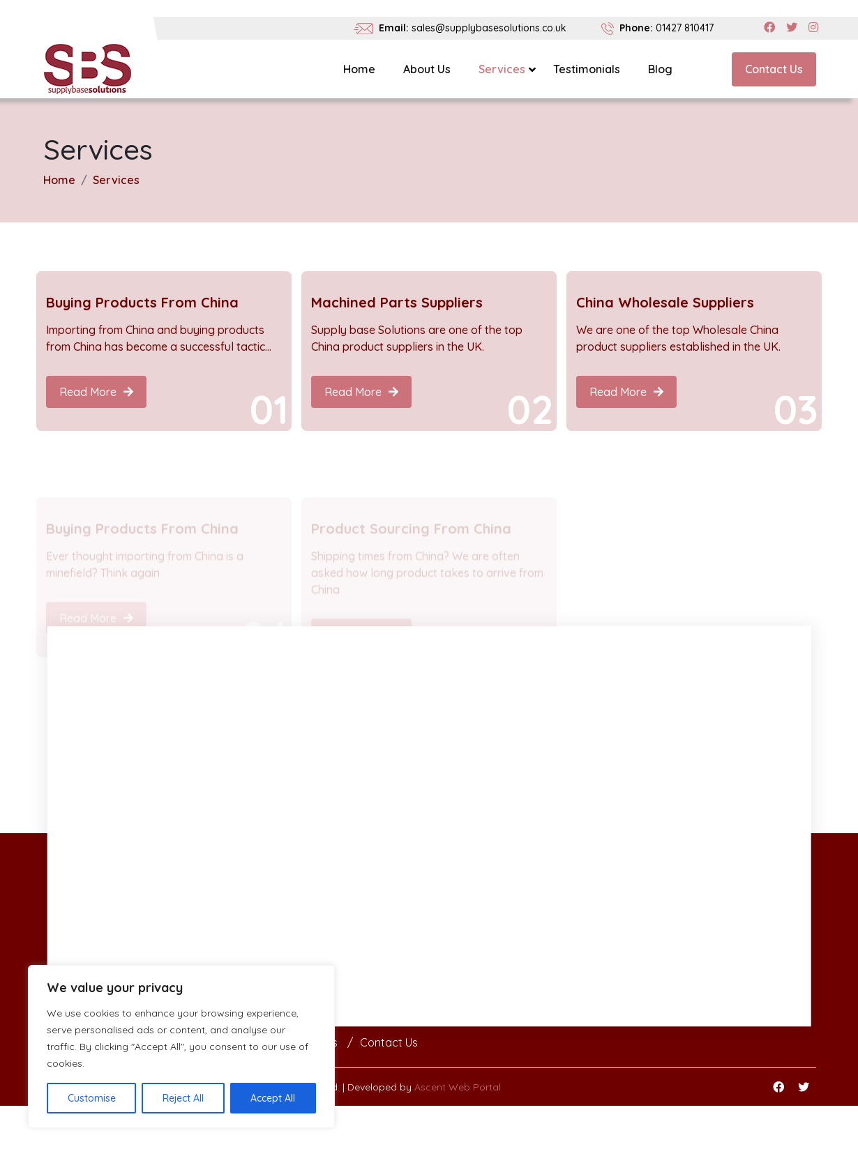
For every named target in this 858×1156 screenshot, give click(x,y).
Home (359, 69)
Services (502, 69)
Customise (92, 1098)
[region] (181, 1046)
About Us (427, 69)
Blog (660, 69)
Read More (96, 392)
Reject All (183, 1098)
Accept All (272, 1098)
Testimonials (586, 69)
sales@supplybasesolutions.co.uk (489, 28)
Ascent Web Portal (457, 1087)
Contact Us (774, 69)
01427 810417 (685, 28)
